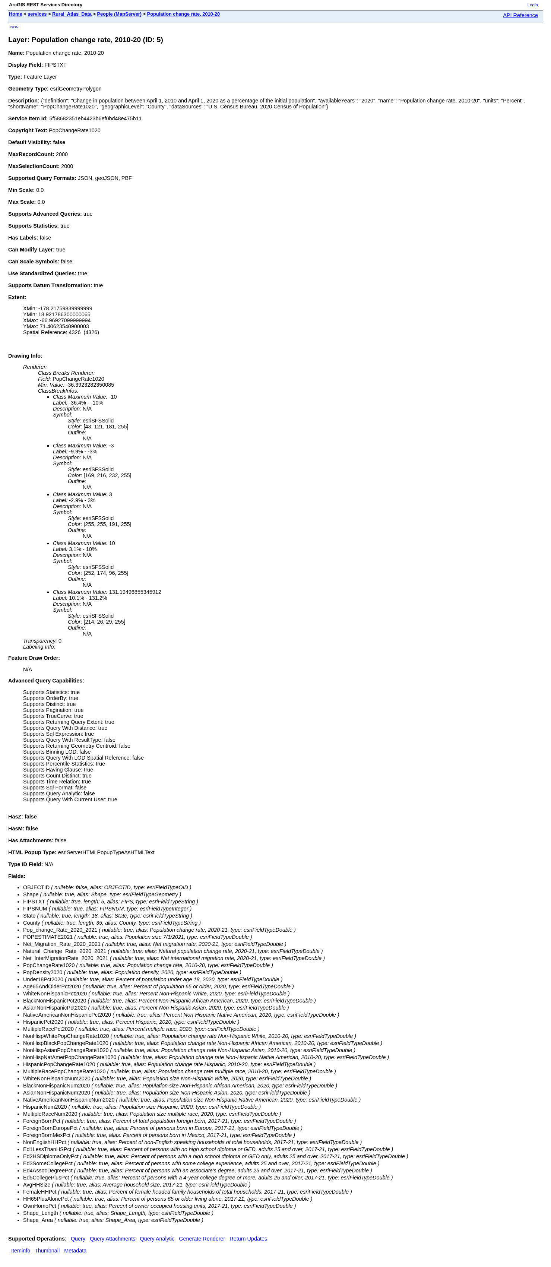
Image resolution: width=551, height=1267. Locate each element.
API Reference (520, 15)
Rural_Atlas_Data (72, 14)
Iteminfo (20, 1251)
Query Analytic (157, 1239)
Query (78, 1239)
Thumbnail (47, 1251)
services (37, 14)
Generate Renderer (202, 1239)
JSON (14, 27)
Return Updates (248, 1239)
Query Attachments (112, 1239)
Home (15, 14)
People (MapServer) (119, 14)
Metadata (75, 1251)
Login (533, 5)
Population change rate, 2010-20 (183, 14)
